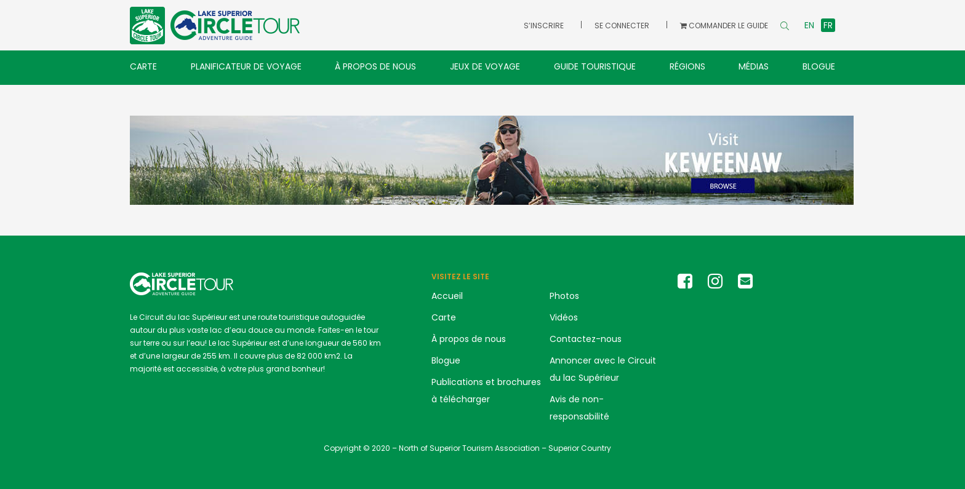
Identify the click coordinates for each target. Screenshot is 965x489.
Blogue (819, 66)
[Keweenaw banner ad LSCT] (492, 159)
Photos (564, 296)
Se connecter (622, 25)
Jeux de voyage (485, 66)
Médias (754, 66)
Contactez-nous (586, 339)
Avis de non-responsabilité (579, 408)
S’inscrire (544, 25)
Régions (687, 66)
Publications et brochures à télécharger (486, 390)
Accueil (447, 296)
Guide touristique (595, 66)
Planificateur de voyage (246, 66)
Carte (143, 66)
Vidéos (564, 317)
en (809, 25)
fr (828, 25)
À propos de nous (375, 66)
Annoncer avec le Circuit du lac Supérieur (603, 369)
